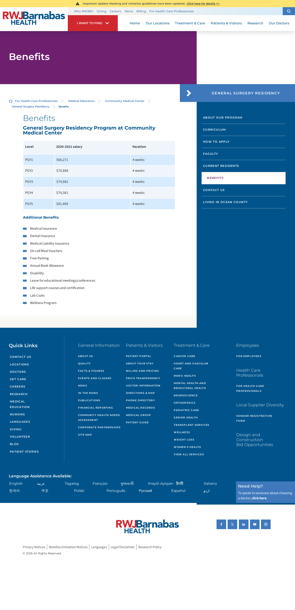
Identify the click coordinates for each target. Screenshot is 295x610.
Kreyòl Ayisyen (161, 483)
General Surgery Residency (31, 106)
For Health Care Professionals (171, 11)
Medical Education (81, 101)
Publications (89, 400)
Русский (145, 490)
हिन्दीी (179, 483)
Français (100, 483)
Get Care (18, 379)
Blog (14, 444)
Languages (20, 421)
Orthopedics (185, 402)
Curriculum (214, 129)
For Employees (248, 356)
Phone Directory (140, 400)
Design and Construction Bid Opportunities (254, 439)
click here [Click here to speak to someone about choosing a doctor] (259, 498)
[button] (289, 11)
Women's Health (187, 446)
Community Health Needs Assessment (99, 417)
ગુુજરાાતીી (127, 483)
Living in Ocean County (225, 202)
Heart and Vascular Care (191, 366)
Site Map (85, 434)
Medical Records (140, 407)
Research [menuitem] (255, 23)
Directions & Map (140, 392)
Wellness (182, 432)
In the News (88, 392)
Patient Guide (137, 422)
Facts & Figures (91, 370)
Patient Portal (138, 356)
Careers (115, 11)
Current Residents (221, 165)
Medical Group (138, 415)
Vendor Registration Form (254, 418)
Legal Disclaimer (123, 546)
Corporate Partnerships (99, 427)
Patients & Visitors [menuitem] (226, 23)
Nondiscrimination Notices (68, 546)
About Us (85, 356)
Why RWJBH (83, 11)
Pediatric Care (186, 410)
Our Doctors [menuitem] (279, 23)
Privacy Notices (34, 546)
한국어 (14, 490)
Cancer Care (184, 356)
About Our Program (223, 117)
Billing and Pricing (142, 370)
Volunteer (20, 436)
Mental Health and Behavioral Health (190, 386)
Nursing (17, 414)
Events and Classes (95, 378)
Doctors (18, 371)
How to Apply (216, 141)
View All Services (189, 454)
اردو (207, 490)
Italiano (210, 483)
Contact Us (214, 190)
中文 (45, 490)
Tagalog (72, 483)
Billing (141, 11)
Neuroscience (185, 395)
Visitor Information (143, 385)
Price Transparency (143, 378)
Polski (79, 490)
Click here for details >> (203, 3)
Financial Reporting (95, 407)
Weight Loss (184, 439)
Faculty (210, 153)
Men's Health (185, 375)
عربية (41, 483)
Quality (84, 363)
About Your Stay (140, 363)
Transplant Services (191, 424)
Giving (101, 11)
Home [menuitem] (135, 23)
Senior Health (186, 417)
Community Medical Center (124, 101)
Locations (19, 364)
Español (178, 490)
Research (19, 394)
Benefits (215, 178)
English (16, 483)
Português (116, 490)
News (129, 11)
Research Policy (149, 546)
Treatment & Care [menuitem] (190, 23)
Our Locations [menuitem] (157, 23)
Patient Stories (24, 451)
